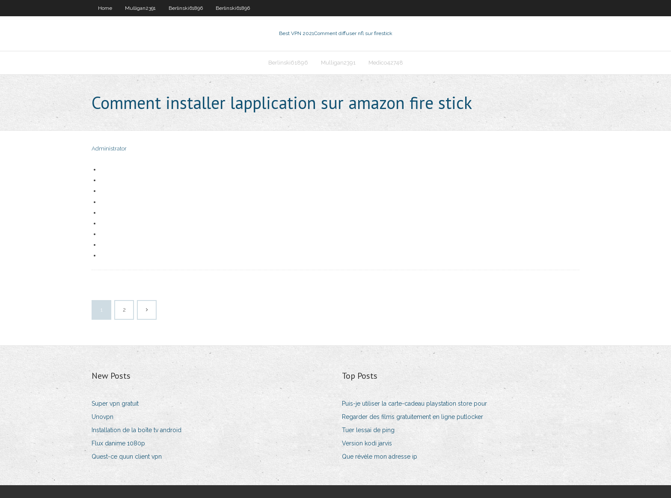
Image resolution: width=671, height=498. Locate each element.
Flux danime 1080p (118, 443)
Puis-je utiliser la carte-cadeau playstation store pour (414, 403)
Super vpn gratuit (115, 403)
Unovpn (102, 416)
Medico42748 (385, 62)
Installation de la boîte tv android (136, 430)
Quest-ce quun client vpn (127, 456)
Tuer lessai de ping (368, 430)
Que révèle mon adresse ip (379, 456)
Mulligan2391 (140, 8)
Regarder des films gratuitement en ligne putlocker (412, 416)
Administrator (109, 148)
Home (105, 8)
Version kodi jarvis (367, 443)
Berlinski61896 (186, 8)
